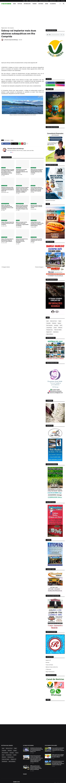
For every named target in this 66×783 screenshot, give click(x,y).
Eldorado (54, 323)
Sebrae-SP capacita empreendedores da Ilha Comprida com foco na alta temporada (7, 207)
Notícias (20, 3)
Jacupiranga (49, 327)
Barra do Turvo (53, 321)
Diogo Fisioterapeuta (50, 671)
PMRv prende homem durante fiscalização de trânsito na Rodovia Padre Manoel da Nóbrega (36, 767)
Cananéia (48, 323)
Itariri (61, 325)
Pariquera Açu (11, 757)
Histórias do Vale (53, 0)
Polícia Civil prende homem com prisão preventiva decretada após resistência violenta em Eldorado (58, 763)
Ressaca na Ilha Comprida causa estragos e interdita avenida (36, 206)
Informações (27, 3)
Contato (58, 0)
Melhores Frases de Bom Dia (52, 667)
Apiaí (47, 321)
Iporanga (56, 325)
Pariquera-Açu (49, 329)
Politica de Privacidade (33, 0)
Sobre (27, 0)
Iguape (59, 323)
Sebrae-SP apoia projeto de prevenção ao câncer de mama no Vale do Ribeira (7, 240)
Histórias (40, 3)
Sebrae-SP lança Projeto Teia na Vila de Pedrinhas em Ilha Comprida (7, 223)
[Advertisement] (33, 17)
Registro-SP (48, 331)
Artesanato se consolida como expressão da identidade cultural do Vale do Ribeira (22, 171)
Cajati (60, 321)
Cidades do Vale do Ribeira (44, 0)
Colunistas (63, 0)
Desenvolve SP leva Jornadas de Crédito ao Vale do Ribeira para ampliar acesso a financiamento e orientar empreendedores (7, 172)
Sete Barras (55, 331)
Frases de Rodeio (49, 664)
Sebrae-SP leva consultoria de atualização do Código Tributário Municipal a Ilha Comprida (37, 171)
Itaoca (16, 752)
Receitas (47, 662)
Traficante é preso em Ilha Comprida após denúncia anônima (36, 240)
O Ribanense (48, 669)
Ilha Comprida (11, 27)
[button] (60, 3)
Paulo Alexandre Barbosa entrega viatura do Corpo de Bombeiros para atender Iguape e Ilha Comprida (37, 189)
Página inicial (4, 27)
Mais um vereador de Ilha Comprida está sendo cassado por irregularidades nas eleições (22, 224)
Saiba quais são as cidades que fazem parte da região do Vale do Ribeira (58, 755)
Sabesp (12, 140)
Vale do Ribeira (49, 334)
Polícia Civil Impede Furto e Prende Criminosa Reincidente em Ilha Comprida (22, 240)
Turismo (34, 3)
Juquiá (55, 327)
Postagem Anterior (6, 267)
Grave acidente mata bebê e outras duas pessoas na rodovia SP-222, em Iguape (58, 749)
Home (24, 0)
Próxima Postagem (39, 267)
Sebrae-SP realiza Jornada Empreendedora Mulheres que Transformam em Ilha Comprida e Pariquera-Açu (22, 207)
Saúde (46, 3)
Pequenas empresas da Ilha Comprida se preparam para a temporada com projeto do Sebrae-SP (7, 189)
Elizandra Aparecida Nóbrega (15, 148)
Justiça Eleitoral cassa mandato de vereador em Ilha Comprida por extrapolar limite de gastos (37, 224)
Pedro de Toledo (57, 329)
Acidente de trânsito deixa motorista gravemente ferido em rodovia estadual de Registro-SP (36, 749)
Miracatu (60, 327)
